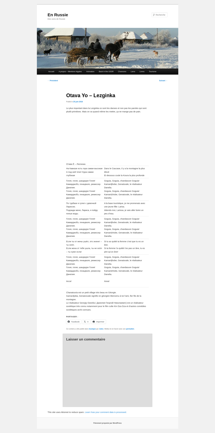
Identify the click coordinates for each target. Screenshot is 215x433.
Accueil (51, 71)
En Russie (58, 14)
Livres (142, 71)
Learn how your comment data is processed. (106, 412)
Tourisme (152, 71)
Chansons (122, 71)
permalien (130, 329)
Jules (101, 329)
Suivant (163, 81)
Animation (90, 71)
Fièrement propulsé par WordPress (107, 423)
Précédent (53, 81)
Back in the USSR (106, 71)
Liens (133, 71)
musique (92, 329)
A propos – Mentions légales (70, 71)
